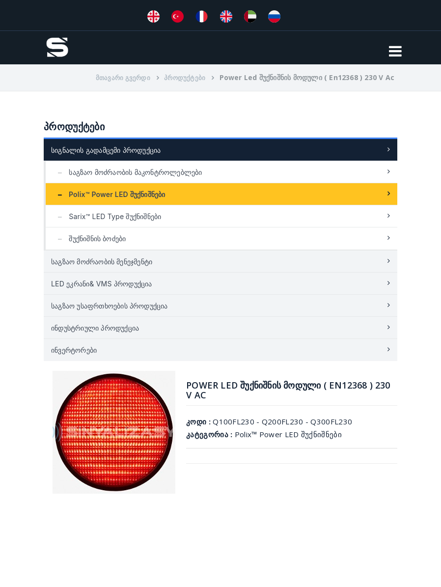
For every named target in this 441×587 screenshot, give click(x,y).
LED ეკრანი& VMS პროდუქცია (101, 284)
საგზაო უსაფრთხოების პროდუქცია (109, 306)
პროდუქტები (184, 78)
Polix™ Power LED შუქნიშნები (109, 194)
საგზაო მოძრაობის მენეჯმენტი (101, 261)
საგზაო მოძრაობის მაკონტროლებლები (127, 172)
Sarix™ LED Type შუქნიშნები (107, 216)
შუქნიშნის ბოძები (89, 238)
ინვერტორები (74, 350)
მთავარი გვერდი (123, 78)
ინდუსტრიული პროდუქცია (95, 328)
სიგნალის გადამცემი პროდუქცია (106, 150)
